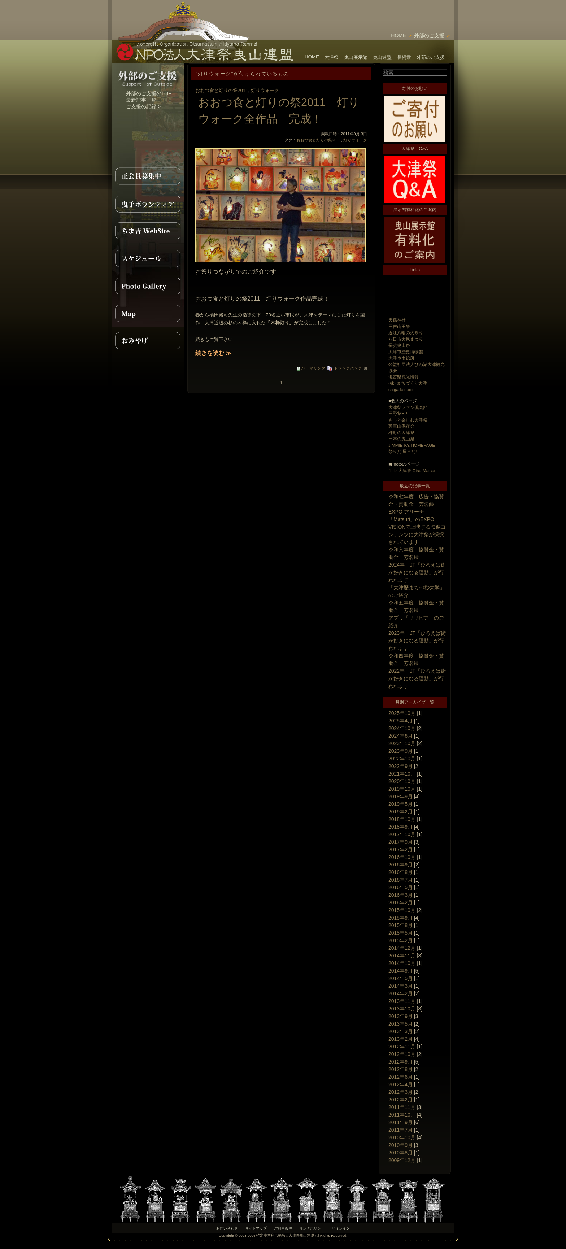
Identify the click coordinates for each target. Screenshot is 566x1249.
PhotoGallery (148, 286)
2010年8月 (400, 1153)
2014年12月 (401, 948)
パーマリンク (311, 368)
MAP (148, 313)
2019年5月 (400, 804)
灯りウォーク (265, 90)
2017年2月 (400, 849)
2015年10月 (401, 910)
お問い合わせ (227, 1228)
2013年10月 (401, 1009)
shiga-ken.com (402, 389)
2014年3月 (400, 986)
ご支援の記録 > (143, 106)
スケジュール (148, 258)
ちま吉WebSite (148, 231)
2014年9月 (400, 971)
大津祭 (332, 57)
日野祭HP (397, 413)
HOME (398, 35)
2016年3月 (400, 895)
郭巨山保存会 (401, 426)
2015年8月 (400, 925)
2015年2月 (400, 940)
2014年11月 (401, 955)
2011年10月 (401, 1115)
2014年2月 (400, 993)
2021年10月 (401, 774)
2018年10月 (401, 819)
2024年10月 (401, 728)
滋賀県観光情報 (403, 377)
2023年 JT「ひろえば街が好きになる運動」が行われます (417, 640)
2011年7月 (400, 1130)
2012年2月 (400, 1099)
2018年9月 (400, 827)
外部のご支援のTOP (149, 93)
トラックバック (344, 368)
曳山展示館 (355, 57)
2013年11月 (401, 1001)
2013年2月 (400, 1039)
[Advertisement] (370, 11)
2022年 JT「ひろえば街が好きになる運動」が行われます (417, 678)
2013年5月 (400, 1024)
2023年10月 (401, 743)
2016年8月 (400, 872)
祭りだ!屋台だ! (402, 451)
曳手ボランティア (148, 203)
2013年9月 (400, 1016)
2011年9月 (400, 1122)
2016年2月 (400, 902)
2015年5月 (400, 933)
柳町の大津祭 (401, 432)
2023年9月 (400, 751)
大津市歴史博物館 (405, 351)
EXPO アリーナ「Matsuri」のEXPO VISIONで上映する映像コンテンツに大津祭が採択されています (417, 527)
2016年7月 (400, 880)
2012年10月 (401, 1054)
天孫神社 (397, 320)
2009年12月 (401, 1160)
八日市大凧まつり (405, 339)
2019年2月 (400, 812)
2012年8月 (400, 1069)
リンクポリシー (312, 1228)
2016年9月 (400, 865)
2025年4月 (400, 721)
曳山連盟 (382, 57)
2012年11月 (401, 1046)
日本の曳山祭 (401, 438)
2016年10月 (401, 857)
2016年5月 (400, 887)
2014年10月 (401, 963)
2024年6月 (400, 736)
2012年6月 (400, 1077)
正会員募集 (148, 176)
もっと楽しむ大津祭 (407, 420)
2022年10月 (401, 758)
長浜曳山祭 (399, 345)
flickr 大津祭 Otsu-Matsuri (412, 470)
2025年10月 (401, 713)
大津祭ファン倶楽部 (407, 407)
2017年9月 (400, 842)
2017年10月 (401, 834)
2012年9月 (400, 1062)
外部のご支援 (429, 35)
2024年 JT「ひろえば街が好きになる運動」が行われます (417, 572)
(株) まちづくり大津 (407, 383)
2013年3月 (400, 1031)
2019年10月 (401, 789)
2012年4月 (400, 1084)
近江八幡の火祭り (405, 332)
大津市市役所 (401, 357)
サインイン (341, 1228)
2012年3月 (400, 1092)
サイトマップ (256, 1228)
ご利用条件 (283, 1228)
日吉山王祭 (399, 326)
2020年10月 (401, 781)
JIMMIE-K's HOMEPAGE (411, 445)
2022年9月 (400, 766)
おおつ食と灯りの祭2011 (221, 90)
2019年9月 (400, 796)
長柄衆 (404, 57)
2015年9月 (400, 918)
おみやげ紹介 (148, 340)
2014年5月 (400, 978)
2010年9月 (400, 1145)
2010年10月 (401, 1137)
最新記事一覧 (141, 100)
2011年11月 (401, 1107)
